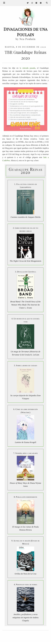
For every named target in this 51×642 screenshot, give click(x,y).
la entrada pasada (27, 68)
